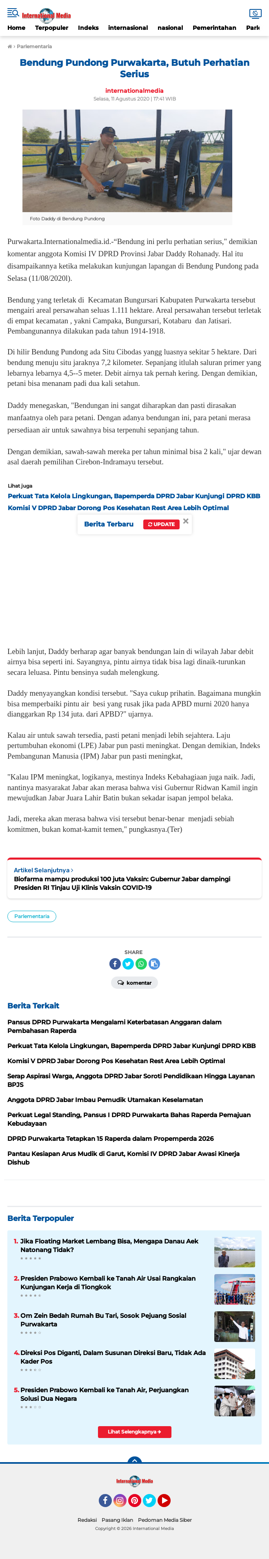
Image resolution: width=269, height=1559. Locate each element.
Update (161, 524)
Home (16, 27)
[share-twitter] (128, 964)
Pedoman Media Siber (165, 1520)
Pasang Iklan (117, 1520)
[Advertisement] (134, 577)
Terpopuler (51, 27)
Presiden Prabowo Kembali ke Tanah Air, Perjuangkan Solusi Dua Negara (104, 1394)
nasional (170, 27)
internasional (128, 27)
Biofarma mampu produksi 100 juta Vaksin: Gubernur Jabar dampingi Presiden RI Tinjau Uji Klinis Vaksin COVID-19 (122, 883)
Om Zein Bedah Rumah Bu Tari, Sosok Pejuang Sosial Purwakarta (103, 1320)
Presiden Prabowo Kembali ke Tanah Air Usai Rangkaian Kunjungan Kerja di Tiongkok (108, 1283)
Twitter (153, 1504)
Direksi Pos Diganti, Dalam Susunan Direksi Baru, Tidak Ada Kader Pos (113, 1357)
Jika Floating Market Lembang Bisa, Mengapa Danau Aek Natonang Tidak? (109, 1245)
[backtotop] (134, 1463)
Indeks (88, 27)
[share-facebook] (115, 964)
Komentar (134, 982)
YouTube (170, 1504)
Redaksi (87, 1520)
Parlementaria (31, 916)
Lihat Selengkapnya (134, 1432)
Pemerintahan (214, 27)
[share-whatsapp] (141, 964)
